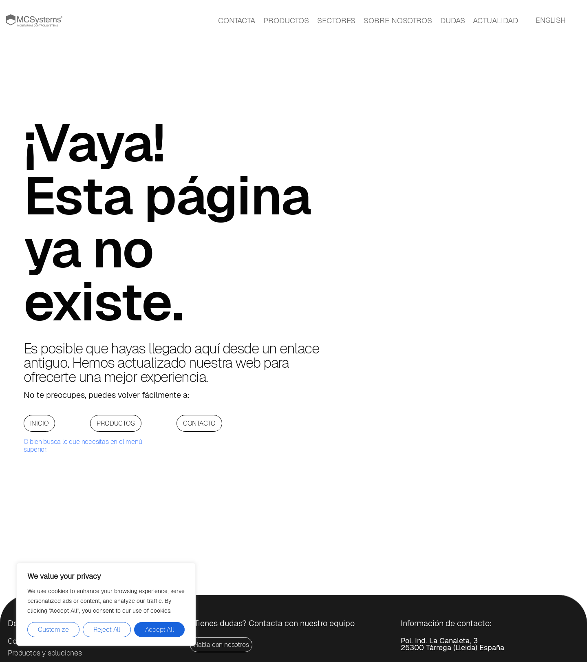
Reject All (106, 629)
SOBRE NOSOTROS (398, 20)
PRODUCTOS (286, 20)
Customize (53, 629)
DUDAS (452, 20)
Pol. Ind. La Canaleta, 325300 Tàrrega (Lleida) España (452, 644)
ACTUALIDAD (495, 20)
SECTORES (336, 20)
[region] (106, 604)
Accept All (159, 629)
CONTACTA (236, 20)
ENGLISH (551, 20)
